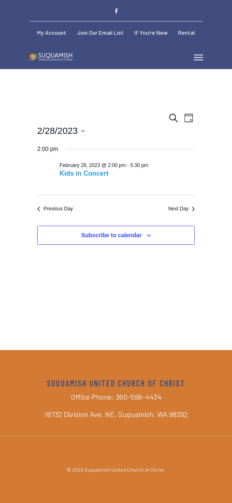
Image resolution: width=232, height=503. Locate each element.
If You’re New (150, 32)
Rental (186, 32)
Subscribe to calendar (111, 235)
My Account (51, 32)
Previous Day (55, 209)
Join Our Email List (100, 32)
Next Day (181, 209)
